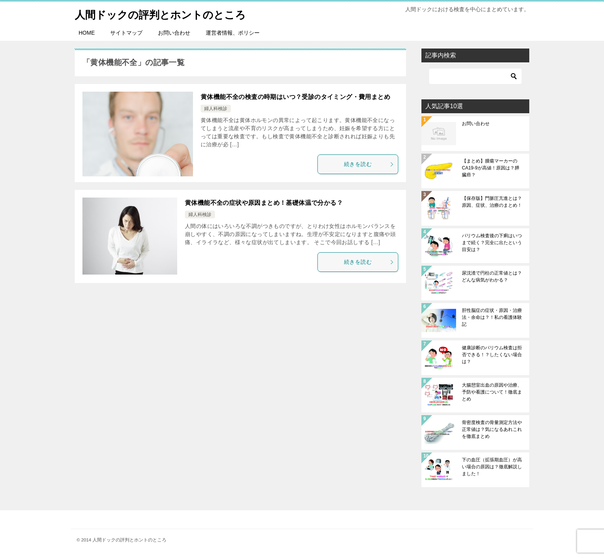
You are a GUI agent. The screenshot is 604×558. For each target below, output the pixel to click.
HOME (87, 33)
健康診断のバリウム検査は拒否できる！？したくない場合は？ (492, 354)
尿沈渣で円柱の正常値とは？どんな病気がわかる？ (492, 276)
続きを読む (369, 164)
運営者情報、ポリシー (233, 33)
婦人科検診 (215, 108)
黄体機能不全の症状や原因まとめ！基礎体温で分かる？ (264, 202)
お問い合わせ (174, 33)
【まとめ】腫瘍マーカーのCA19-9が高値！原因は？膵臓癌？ (490, 168)
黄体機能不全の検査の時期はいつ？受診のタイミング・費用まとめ (295, 97)
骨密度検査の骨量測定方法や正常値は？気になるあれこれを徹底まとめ (492, 429)
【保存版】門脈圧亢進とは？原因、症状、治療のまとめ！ (492, 202)
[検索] (475, 76)
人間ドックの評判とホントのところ (169, 13)
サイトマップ (126, 33)
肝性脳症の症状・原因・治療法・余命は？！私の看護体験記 (492, 317)
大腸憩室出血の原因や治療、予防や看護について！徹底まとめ (492, 392)
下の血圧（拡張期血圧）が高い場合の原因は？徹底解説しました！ (492, 466)
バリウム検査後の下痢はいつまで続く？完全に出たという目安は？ (492, 242)
